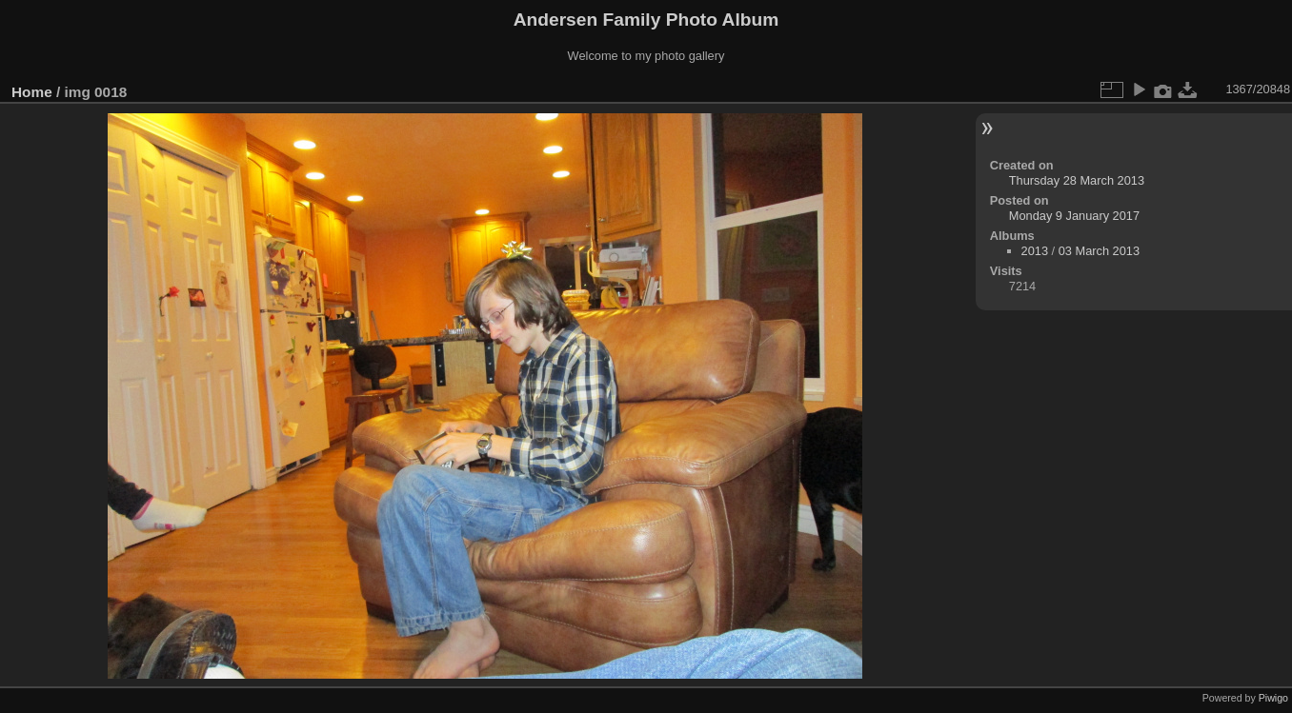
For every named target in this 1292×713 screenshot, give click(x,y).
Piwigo (1273, 697)
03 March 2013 (1099, 251)
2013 (1034, 251)
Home (31, 92)
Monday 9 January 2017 (1074, 215)
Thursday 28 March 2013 (1076, 180)
